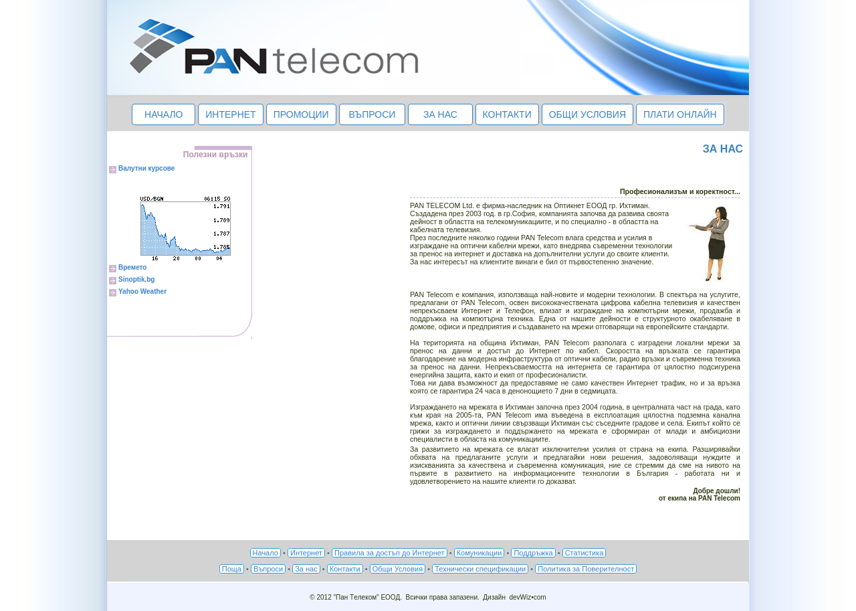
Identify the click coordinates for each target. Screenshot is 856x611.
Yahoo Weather (142, 291)
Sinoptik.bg (136, 279)
